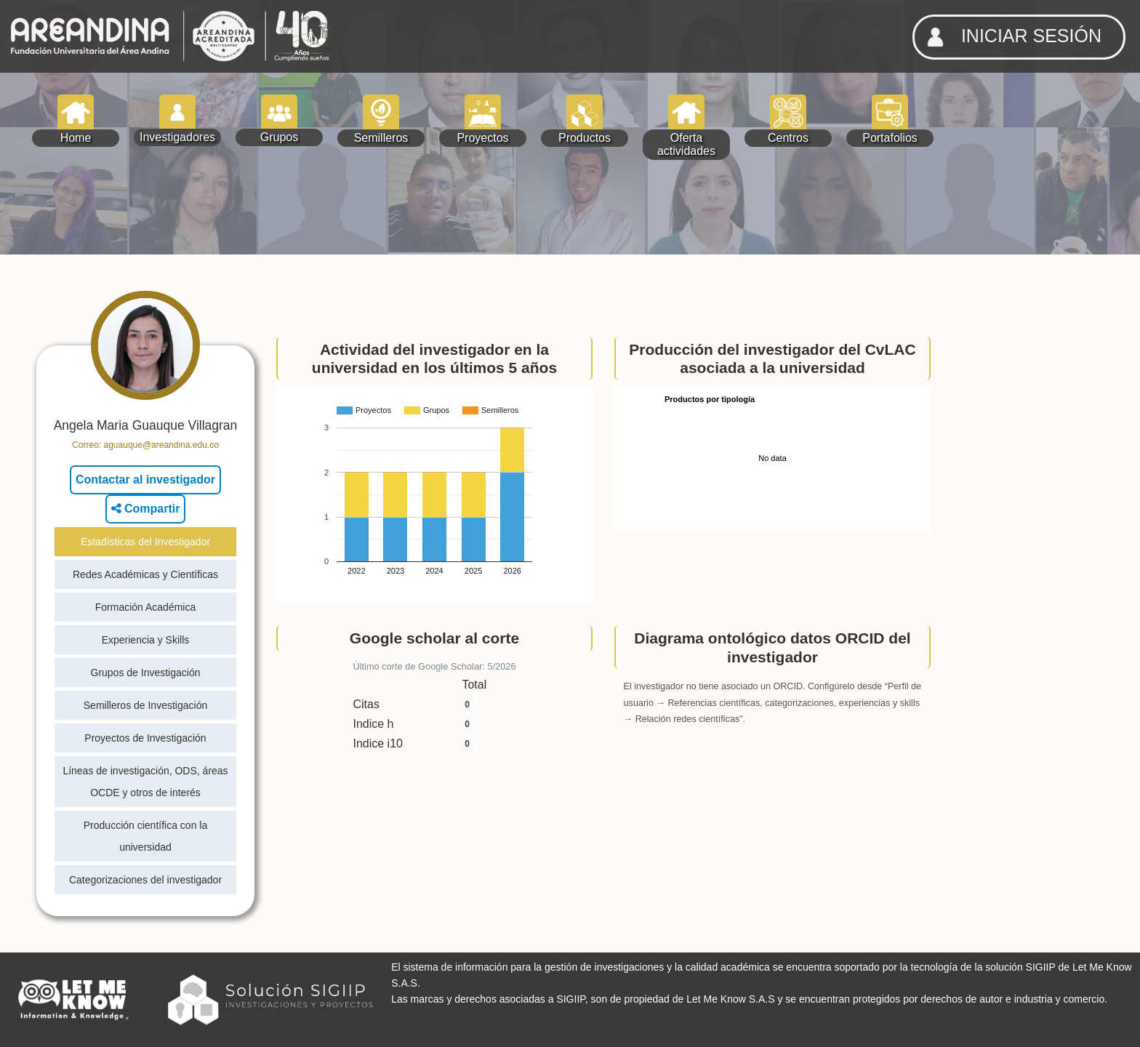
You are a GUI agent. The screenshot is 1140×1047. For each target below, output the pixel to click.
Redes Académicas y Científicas (145, 574)
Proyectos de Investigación (145, 738)
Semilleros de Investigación (145, 705)
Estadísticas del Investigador (145, 541)
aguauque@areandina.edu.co (161, 445)
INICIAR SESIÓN (1009, 37)
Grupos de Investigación (146, 672)
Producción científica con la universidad (145, 836)
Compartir (145, 508)
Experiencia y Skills (146, 640)
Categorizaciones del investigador (145, 880)
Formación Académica (145, 607)
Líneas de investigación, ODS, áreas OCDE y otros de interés (145, 781)
